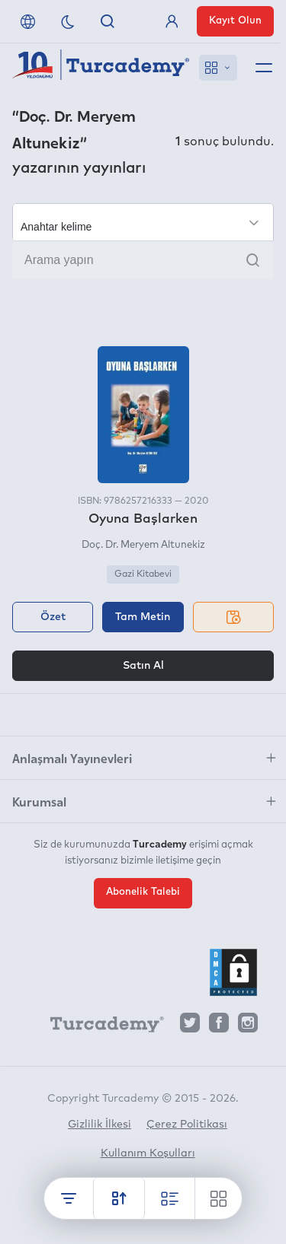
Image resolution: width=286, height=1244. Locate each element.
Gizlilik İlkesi (99, 1124)
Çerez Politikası (186, 1124)
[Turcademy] (100, 1026)
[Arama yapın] (143, 260)
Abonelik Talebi (143, 892)
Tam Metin (142, 617)
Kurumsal (39, 801)
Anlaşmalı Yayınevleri (72, 758)
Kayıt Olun (235, 21)
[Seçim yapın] (143, 222)
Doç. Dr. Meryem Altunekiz (143, 545)
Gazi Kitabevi (143, 574)
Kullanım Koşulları (148, 1153)
